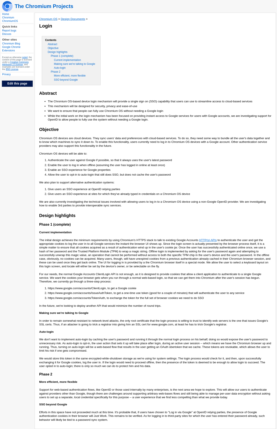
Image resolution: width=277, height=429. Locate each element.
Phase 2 (55, 71)
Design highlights (57, 52)
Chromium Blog (11, 43)
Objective (53, 48)
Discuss (6, 34)
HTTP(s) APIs (208, 240)
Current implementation (67, 60)
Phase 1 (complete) (62, 55)
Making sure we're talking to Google (74, 63)
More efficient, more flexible (70, 75)
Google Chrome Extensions (11, 49)
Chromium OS (48, 19)
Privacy (6, 74)
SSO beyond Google (66, 79)
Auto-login (60, 67)
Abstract (52, 44)
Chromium (8, 17)
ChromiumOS (10, 21)
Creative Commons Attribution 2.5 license (15, 63)
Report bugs (9, 30)
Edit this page (17, 83)
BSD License (12, 69)
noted (24, 57)
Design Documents (73, 19)
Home (5, 14)
